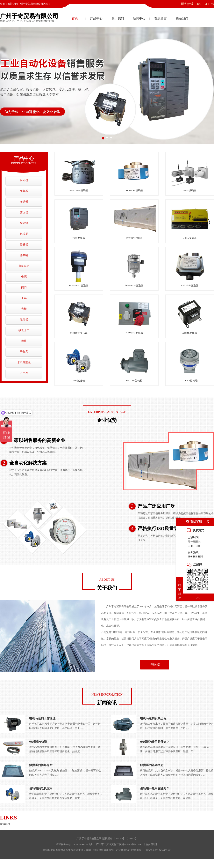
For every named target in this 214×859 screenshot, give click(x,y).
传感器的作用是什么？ (154, 741)
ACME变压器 (189, 333)
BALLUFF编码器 (78, 190)
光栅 (24, 308)
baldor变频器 (190, 237)
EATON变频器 (134, 237)
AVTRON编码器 (134, 190)
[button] (103, 138)
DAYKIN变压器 (134, 333)
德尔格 (24, 255)
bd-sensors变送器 (134, 285)
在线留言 (160, 18)
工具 (24, 298)
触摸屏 (24, 233)
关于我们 (117, 18)
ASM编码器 (189, 190)
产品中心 (96, 18)
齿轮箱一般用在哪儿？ (154, 788)
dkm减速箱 (79, 380)
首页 (75, 18)
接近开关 (23, 330)
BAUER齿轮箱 (134, 380)
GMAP (131, 838)
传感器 (24, 244)
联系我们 (182, 18)
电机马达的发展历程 (153, 718)
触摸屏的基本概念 (151, 765)
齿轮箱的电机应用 (41, 788)
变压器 (24, 212)
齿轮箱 (24, 223)
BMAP (119, 838)
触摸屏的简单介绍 (41, 765)
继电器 (24, 319)
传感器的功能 (38, 741)
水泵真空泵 (24, 362)
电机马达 (23, 266)
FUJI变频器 (78, 237)
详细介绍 (155, 664)
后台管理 (151, 844)
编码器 (24, 180)
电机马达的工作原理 (42, 718)
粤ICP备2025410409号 (158, 850)
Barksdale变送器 (190, 285)
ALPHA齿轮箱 (190, 380)
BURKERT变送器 (79, 285)
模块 (24, 341)
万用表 (24, 373)
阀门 (24, 287)
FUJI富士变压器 (79, 333)
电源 (24, 276)
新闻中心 (139, 18)
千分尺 (24, 351)
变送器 (24, 201)
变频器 (24, 191)
